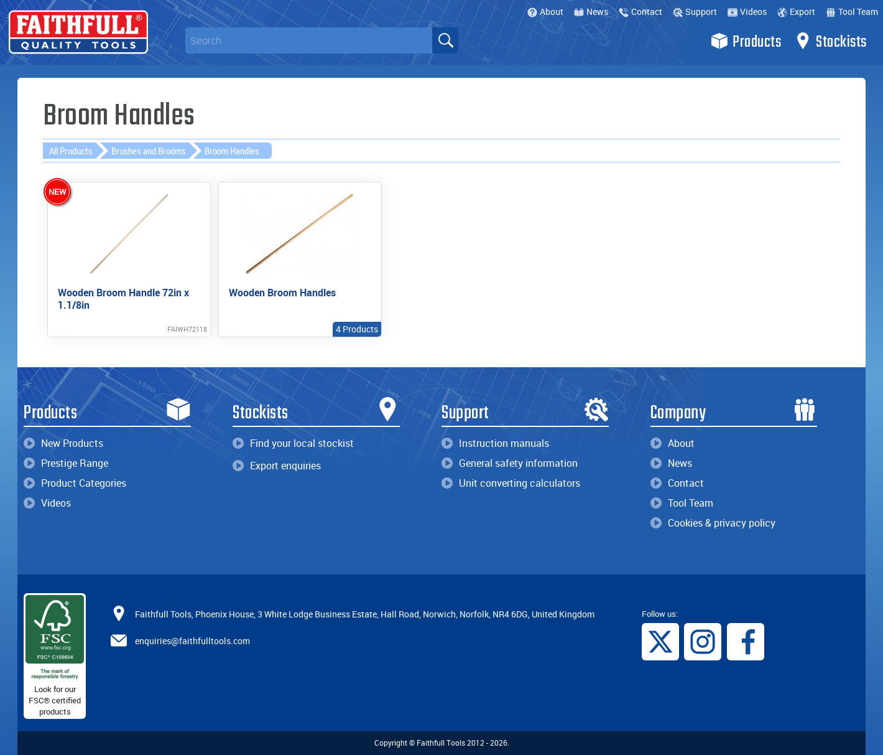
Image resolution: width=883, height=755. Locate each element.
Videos (747, 11)
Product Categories (75, 480)
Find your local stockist (293, 441)
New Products (63, 441)
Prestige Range (66, 460)
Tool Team (852, 11)
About (545, 11)
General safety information (509, 460)
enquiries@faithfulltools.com (192, 638)
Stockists (830, 41)
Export (796, 11)
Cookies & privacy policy (712, 520)
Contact (640, 11)
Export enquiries (277, 463)
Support (695, 11)
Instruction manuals (495, 441)
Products (746, 41)
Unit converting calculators (510, 480)
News (591, 11)
